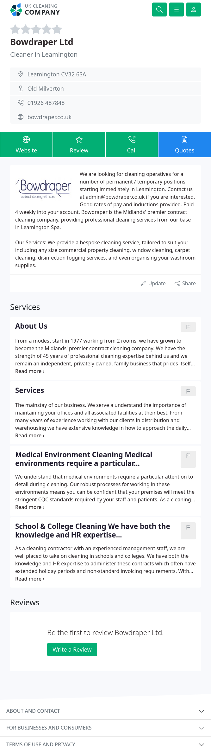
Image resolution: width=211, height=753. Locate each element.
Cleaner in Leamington (44, 54)
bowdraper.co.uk (50, 117)
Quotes (185, 144)
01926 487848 (46, 102)
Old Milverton (46, 88)
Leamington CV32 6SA (57, 74)
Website (26, 144)
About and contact (33, 710)
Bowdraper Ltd (41, 42)
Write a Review (72, 649)
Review (79, 144)
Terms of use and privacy (40, 744)
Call (132, 144)
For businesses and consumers (48, 727)
